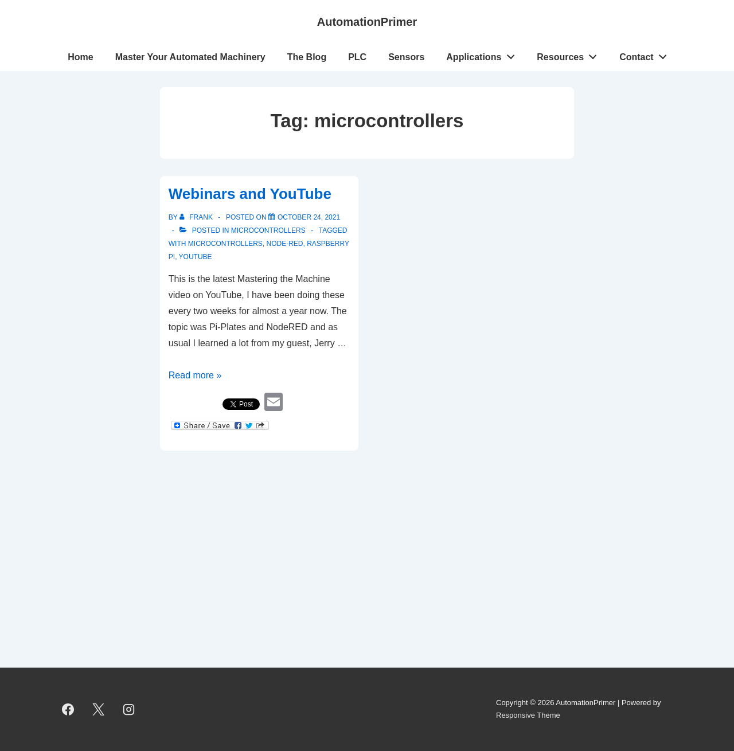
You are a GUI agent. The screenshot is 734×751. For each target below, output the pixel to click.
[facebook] (68, 709)
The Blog (306, 57)
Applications (483, 54)
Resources (570, 54)
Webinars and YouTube (250, 193)
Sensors (406, 57)
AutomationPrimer (367, 21)
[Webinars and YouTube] (309, 217)
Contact (646, 54)
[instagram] (129, 709)
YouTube (195, 257)
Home (80, 57)
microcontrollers (225, 244)
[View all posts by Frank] (196, 217)
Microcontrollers (268, 230)
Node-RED (284, 244)
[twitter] (99, 709)
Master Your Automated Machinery (190, 57)
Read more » (195, 375)
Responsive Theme (528, 715)
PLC (357, 57)
